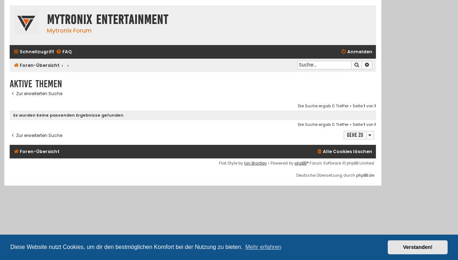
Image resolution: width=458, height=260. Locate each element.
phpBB (300, 163)
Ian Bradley (255, 163)
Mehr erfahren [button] (263, 247)
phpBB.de (365, 175)
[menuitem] (64, 52)
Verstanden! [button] (418, 247)
